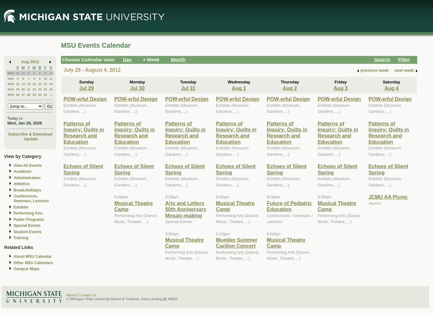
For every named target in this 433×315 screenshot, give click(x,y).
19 (17, 89)
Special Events (27, 225)
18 (51, 84)
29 (17, 73)
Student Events (27, 232)
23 (40, 89)
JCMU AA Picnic (388, 197)
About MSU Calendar (32, 256)
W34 (11, 89)
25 (51, 89)
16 (40, 84)
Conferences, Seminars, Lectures (31, 198)
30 (23, 73)
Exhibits (21, 207)
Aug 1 (239, 88)
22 (34, 89)
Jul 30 (137, 88)
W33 (11, 84)
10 (45, 78)
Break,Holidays (27, 190)
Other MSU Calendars (33, 263)
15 (34, 84)
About (71, 295)
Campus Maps (26, 269)
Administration (27, 178)
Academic (23, 171)
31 (28, 73)
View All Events (28, 165)
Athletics (22, 184)
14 (28, 84)
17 (45, 84)
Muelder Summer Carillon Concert (236, 243)
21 (28, 89)
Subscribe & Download (30, 134)
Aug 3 (341, 88)
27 (23, 94)
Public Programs (29, 219)
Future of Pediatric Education (289, 206)
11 (51, 78)
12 (17, 84)
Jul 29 (86, 88)
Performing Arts (28, 213)
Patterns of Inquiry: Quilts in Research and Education (83, 133)
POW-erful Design (85, 99)
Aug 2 (290, 88)
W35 (11, 94)
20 (23, 89)
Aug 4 (391, 88)
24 (45, 89)
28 (28, 94)
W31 (11, 73)
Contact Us (87, 295)
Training (21, 238)
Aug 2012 (30, 61)
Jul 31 (188, 88)
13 (23, 84)
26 (17, 94)
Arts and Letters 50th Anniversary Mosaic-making (186, 209)
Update (31, 138)
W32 (11, 78)
